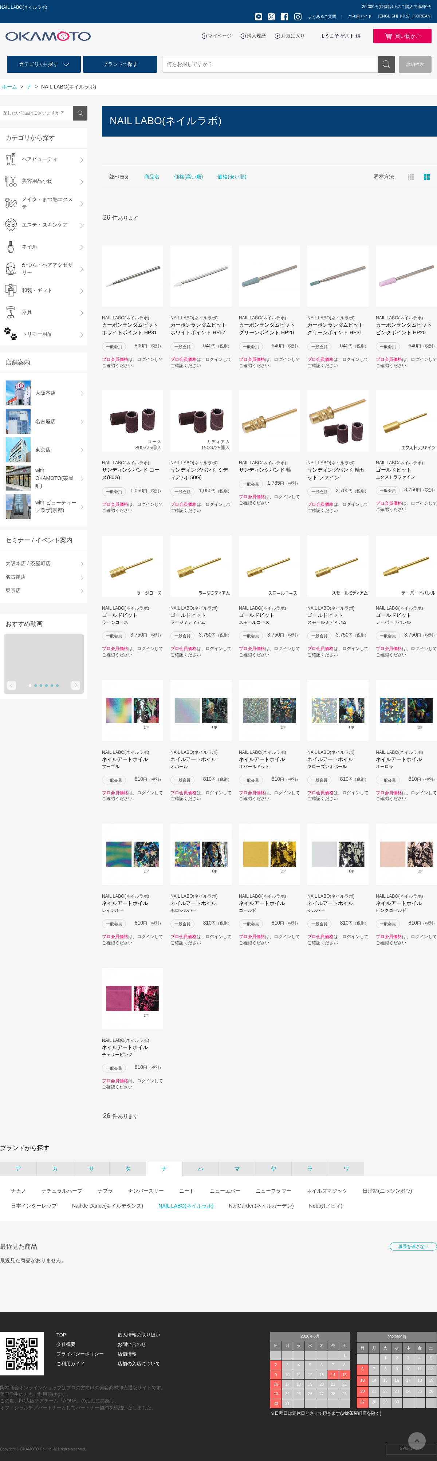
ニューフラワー (273, 1191)
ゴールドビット (406, 473)
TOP (61, 1335)
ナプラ (105, 1191)
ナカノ (18, 1191)
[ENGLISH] (388, 16)
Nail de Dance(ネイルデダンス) (107, 1206)
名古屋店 (15, 577)
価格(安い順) (231, 177)
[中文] (405, 16)
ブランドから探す (25, 1148)
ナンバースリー (146, 1191)
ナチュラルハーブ (62, 1191)
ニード (186, 1191)
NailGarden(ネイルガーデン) (261, 1206)
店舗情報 (127, 1353)
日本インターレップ (34, 1206)
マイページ (220, 36)
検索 (386, 64)
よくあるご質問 (322, 16)
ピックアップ (427, 177)
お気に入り (293, 36)
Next (75, 685)
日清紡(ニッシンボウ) (387, 1191)
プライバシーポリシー (80, 1353)
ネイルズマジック (327, 1191)
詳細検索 (415, 64)
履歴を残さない (413, 1246)
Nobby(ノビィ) (326, 1206)
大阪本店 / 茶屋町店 (28, 563)
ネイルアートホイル (132, 763)
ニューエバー (225, 1191)
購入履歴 (256, 36)
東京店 (13, 590)
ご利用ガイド (360, 16)
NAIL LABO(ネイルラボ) (185, 1206)
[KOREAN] (422, 16)
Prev (11, 685)
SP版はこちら (411, 1448)
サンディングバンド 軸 (265, 470)
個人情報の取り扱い (139, 1335)
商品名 (152, 177)
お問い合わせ (132, 1344)
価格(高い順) (188, 177)
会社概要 (65, 1344)
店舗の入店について (139, 1363)
